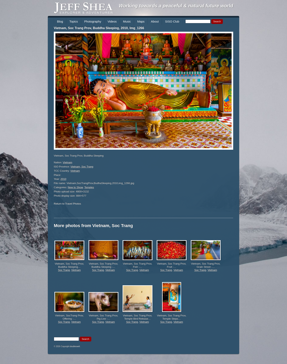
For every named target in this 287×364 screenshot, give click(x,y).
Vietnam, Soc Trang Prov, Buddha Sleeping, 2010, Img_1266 (99, 28)
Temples (89, 187)
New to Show (75, 187)
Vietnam (67, 162)
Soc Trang (64, 270)
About (155, 21)
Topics (73, 21)
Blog (60, 21)
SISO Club (172, 21)
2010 (63, 178)
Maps (140, 21)
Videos (112, 21)
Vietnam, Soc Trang (82, 166)
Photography (92, 21)
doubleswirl (75, 346)
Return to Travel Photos (67, 203)
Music (127, 21)
